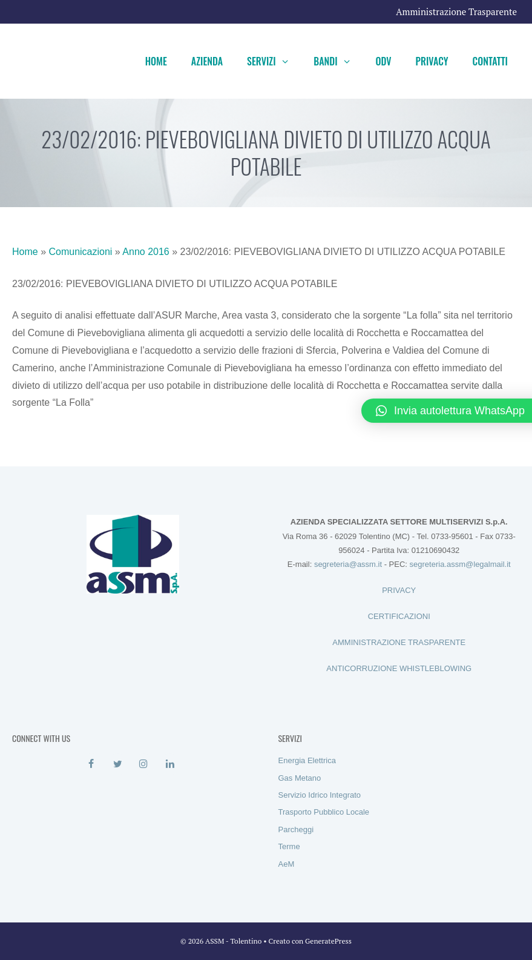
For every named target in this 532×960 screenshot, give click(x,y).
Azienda (207, 61)
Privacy (432, 61)
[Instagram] (143, 764)
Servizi (274, 61)
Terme (289, 846)
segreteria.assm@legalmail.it (460, 564)
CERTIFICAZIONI (399, 616)
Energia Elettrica (307, 760)
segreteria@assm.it (348, 564)
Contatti (490, 61)
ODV (383, 61)
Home (156, 61)
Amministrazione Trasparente (456, 11)
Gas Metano (299, 778)
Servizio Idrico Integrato (319, 794)
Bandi (338, 61)
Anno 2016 (145, 252)
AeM (286, 864)
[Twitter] (117, 764)
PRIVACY (399, 590)
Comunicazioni (80, 252)
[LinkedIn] (169, 764)
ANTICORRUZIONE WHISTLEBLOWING (398, 668)
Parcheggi (296, 829)
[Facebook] (91, 764)
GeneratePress (328, 940)
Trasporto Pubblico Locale (324, 811)
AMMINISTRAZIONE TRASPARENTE (398, 642)
